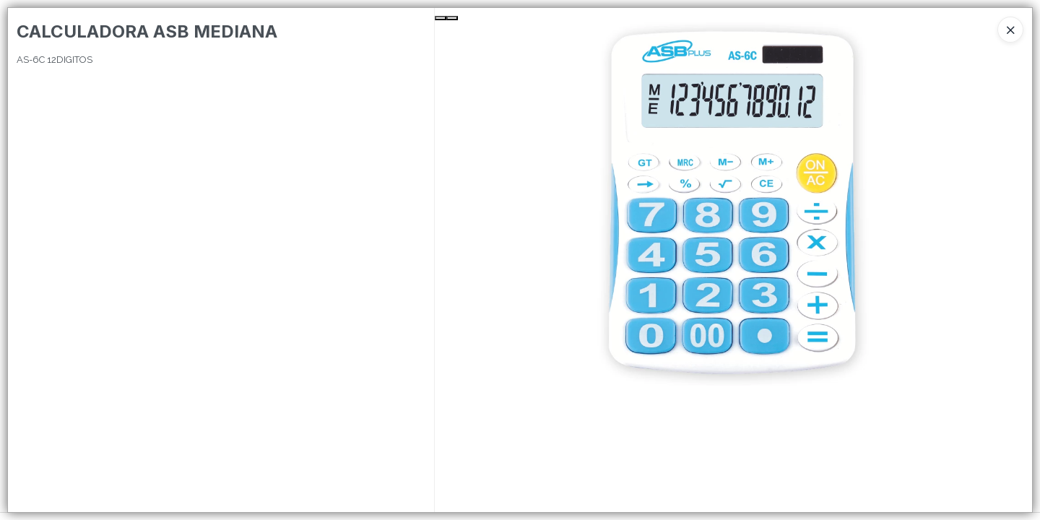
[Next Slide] (452, 18)
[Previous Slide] (440, 18)
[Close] (1010, 30)
